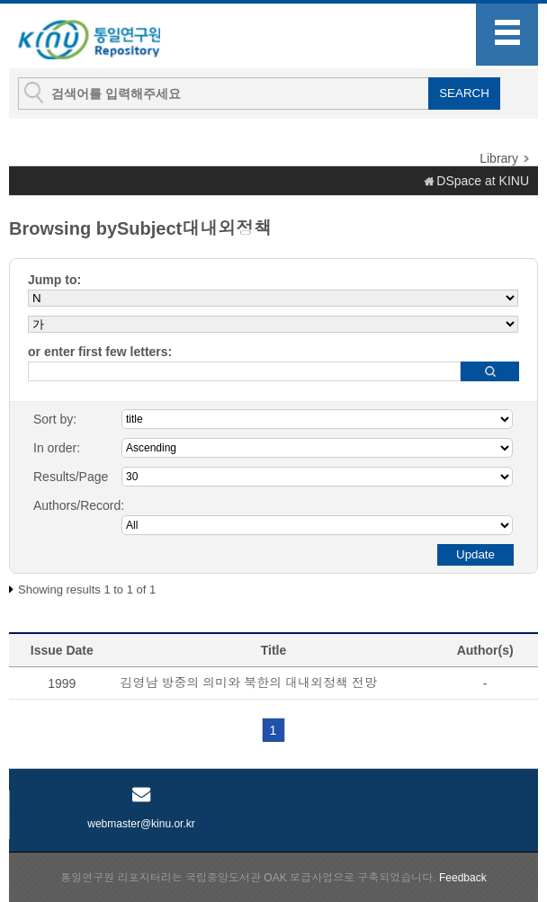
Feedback (463, 877)
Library (499, 158)
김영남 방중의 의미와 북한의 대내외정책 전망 (249, 682)
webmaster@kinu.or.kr (141, 823)
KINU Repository (107, 36)
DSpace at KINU (482, 181)
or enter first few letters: (100, 351)
